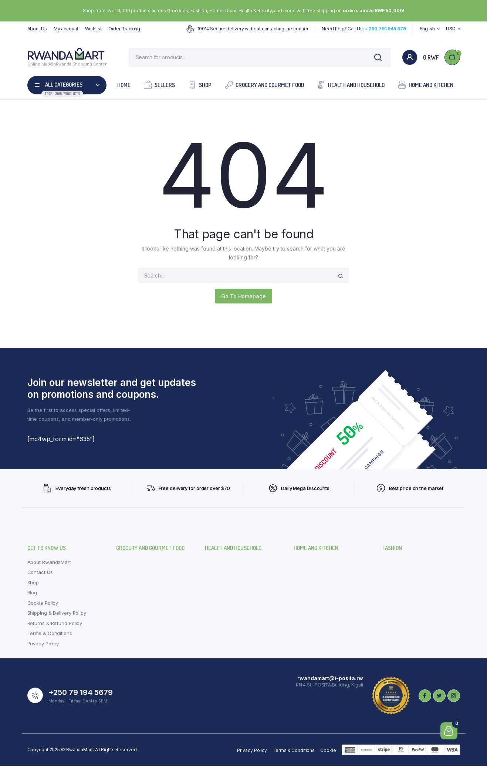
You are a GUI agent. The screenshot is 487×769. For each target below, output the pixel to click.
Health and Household (351, 87)
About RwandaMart (49, 565)
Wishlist (93, 28)
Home (124, 87)
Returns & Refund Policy (54, 626)
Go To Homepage (243, 299)
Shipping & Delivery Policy (56, 616)
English (427, 28)
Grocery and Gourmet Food (264, 87)
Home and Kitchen (425, 87)
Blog (32, 595)
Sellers (159, 87)
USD (451, 28)
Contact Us (40, 575)
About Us (37, 28)
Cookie (328, 753)
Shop (200, 87)
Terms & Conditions (49, 636)
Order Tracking (124, 28)
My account (66, 28)
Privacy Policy (43, 646)
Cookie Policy (42, 605)
